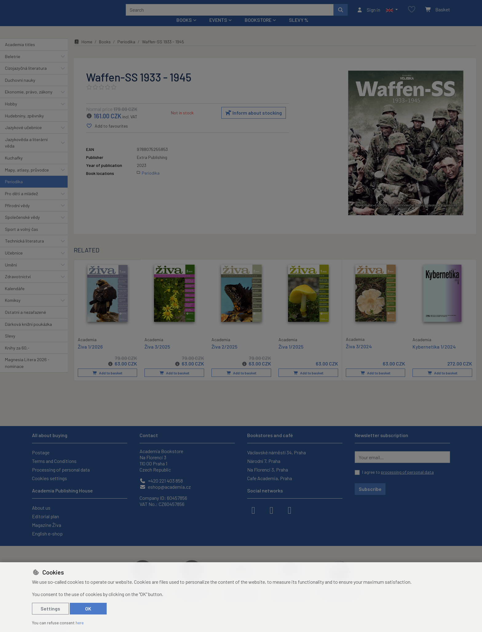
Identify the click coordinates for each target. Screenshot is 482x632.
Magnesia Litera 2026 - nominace (27, 371)
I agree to (398, 472)
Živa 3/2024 (359, 354)
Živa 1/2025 (291, 354)
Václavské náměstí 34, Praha (276, 452)
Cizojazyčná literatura (26, 76)
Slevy (10, 344)
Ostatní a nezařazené (25, 320)
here (80, 622)
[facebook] (253, 510)
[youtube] (289, 510)
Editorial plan (45, 516)
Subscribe (370, 489)
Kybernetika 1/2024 (434, 354)
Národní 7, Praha (263, 461)
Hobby (11, 112)
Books (105, 50)
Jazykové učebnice (23, 135)
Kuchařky (14, 166)
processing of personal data (407, 472)
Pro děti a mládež (21, 201)
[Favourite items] (411, 13)
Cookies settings (49, 478)
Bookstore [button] (258, 28)
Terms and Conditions (54, 461)
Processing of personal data (61, 469)
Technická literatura (24, 249)
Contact (149, 435)
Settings (50, 608)
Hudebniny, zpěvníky (24, 123)
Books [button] (184, 28)
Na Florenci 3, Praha (267, 469)
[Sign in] (368, 14)
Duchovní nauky (20, 88)
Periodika (14, 189)
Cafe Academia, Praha (269, 478)
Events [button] (218, 28)
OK (88, 608)
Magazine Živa (46, 525)
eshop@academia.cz (165, 487)
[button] (392, 14)
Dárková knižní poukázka (28, 332)
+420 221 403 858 (161, 481)
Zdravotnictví (18, 284)
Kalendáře (15, 296)
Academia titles (20, 52)
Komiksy (13, 308)
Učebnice (14, 261)
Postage (40, 452)
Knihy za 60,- (17, 356)
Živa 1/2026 (90, 354)
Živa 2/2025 (224, 354)
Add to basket (107, 381)
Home (83, 50)
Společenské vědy (22, 225)
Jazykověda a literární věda (26, 151)
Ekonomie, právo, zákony (29, 100)
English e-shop (47, 533)
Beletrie (12, 64)
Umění (11, 272)
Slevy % (298, 28)
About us (41, 508)
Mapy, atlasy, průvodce (27, 178)
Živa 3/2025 (157, 354)
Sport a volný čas (21, 237)
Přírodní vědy (17, 213)
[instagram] (271, 510)
